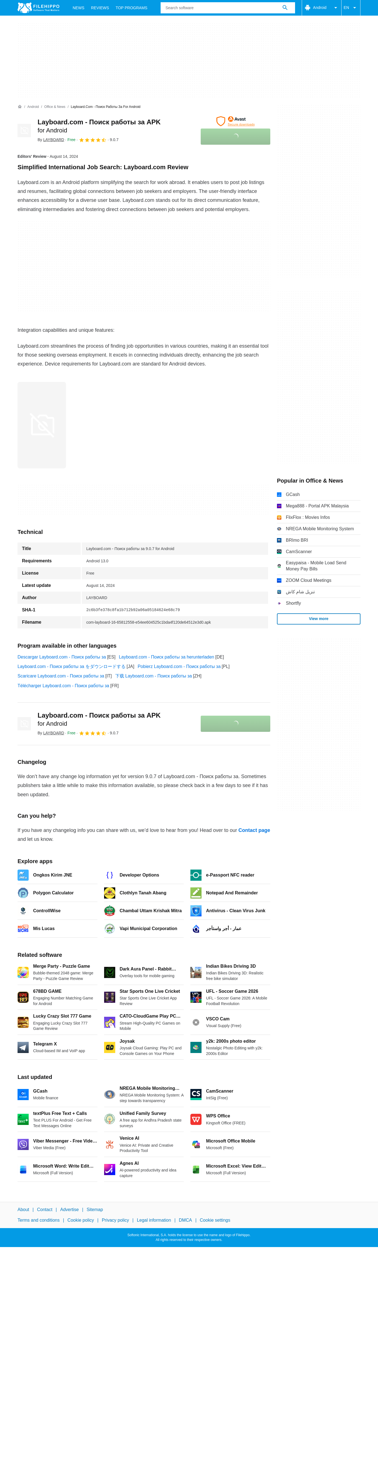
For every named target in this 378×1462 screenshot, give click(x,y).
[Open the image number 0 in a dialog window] (42, 425)
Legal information (154, 1220)
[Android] (33, 107)
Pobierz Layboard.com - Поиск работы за (179, 666)
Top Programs (132, 8)
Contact (44, 1209)
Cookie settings (215, 1220)
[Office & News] (54, 107)
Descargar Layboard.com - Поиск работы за (62, 657)
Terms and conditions (39, 1220)
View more (318, 618)
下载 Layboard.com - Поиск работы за (153, 676)
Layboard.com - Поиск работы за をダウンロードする (72, 666)
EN (351, 7)
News (78, 8)
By (51, 139)
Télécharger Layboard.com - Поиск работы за (63, 685)
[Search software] (285, 7)
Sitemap (95, 1209)
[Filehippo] (38, 8)
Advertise (69, 1209)
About (23, 1209)
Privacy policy (115, 1220)
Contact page (254, 830)
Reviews (100, 8)
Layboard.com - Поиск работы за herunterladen (166, 657)
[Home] (20, 106)
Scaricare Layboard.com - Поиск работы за (61, 676)
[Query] (228, 7)
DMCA (185, 1220)
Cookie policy (80, 1220)
